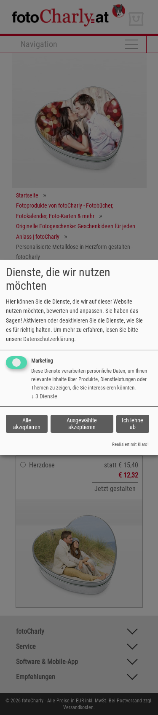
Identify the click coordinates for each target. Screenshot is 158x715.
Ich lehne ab (132, 423)
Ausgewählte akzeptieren (82, 423)
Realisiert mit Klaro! (130, 444)
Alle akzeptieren (26, 423)
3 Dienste (44, 396)
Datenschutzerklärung (48, 339)
